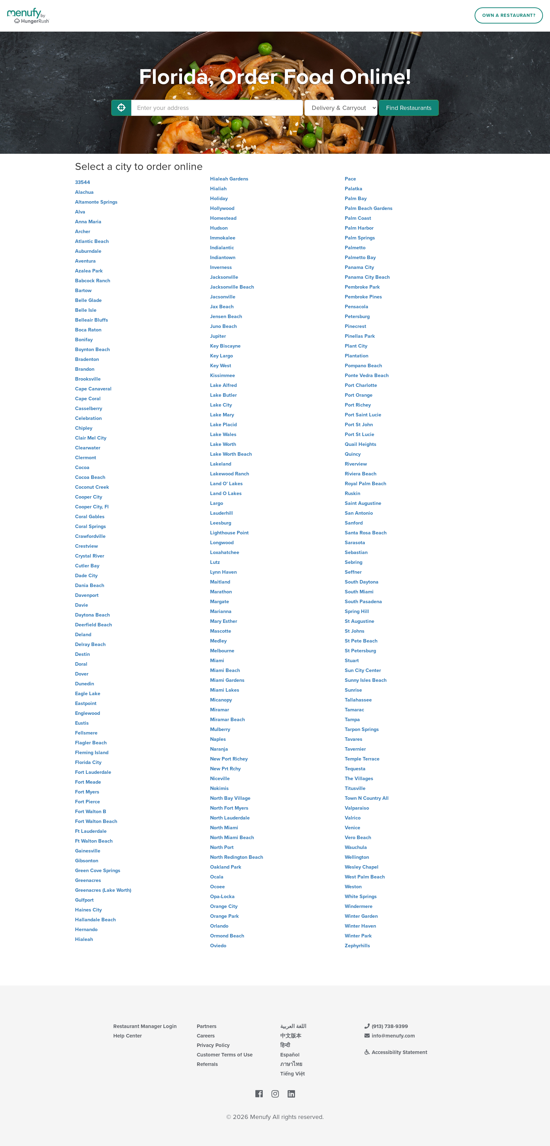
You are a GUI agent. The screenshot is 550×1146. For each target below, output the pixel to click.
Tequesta (355, 769)
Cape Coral (88, 399)
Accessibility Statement (395, 1052)
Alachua (84, 192)
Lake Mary (222, 415)
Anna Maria (88, 222)
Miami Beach (225, 670)
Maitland (220, 582)
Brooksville (88, 379)
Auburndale (88, 251)
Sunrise (353, 690)
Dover (81, 674)
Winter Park (358, 936)
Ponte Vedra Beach (367, 375)
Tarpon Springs (362, 729)
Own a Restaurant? (509, 15)
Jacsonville (222, 297)
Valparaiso (357, 808)
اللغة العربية (293, 1026)
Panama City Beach (367, 277)
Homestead (223, 218)
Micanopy (221, 700)
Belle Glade (88, 300)
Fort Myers (87, 792)
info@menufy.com (389, 1036)
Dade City (86, 576)
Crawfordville (90, 536)
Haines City (88, 910)
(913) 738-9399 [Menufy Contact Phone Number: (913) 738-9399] (386, 1026)
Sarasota (355, 543)
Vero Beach (358, 838)
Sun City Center (363, 670)
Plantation (356, 356)
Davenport (87, 595)
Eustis (82, 723)
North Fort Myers (229, 808)
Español (290, 1055)
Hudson (219, 228)
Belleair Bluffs (91, 320)
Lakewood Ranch (229, 474)
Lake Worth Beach (231, 454)
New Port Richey (229, 759)
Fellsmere (86, 733)
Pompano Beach (363, 366)
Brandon (84, 369)
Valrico (353, 818)
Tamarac (354, 710)
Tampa (352, 720)
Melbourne (222, 651)
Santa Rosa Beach (366, 533)
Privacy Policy (213, 1045)
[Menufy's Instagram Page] (275, 1094)
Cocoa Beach (90, 477)
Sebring (353, 562)
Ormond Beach (227, 936)
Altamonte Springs (96, 202)
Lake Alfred (223, 385)
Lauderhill (221, 513)
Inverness (221, 267)
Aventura (85, 261)
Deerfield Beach (93, 625)
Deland (83, 635)
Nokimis (219, 788)
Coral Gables (90, 517)
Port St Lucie (359, 434)
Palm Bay (356, 199)
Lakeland (220, 464)
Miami (217, 661)
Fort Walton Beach (96, 821)
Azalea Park (89, 271)
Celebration (88, 418)
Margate (219, 602)
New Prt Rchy (225, 769)
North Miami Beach (232, 838)
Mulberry (220, 729)
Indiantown (222, 258)
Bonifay (84, 340)
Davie (81, 605)
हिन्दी (285, 1045)
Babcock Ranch (92, 281)
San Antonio (359, 513)
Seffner (353, 572)
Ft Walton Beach (94, 841)
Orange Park (224, 916)
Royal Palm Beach (365, 484)
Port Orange (359, 395)
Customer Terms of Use (225, 1055)
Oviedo (218, 946)
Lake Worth (223, 444)
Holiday (219, 199)
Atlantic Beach (92, 241)
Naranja (219, 749)
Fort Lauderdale (93, 772)
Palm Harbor (359, 228)
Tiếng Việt (292, 1074)
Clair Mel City (90, 438)
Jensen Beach (226, 317)
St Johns (354, 631)
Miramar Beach (227, 720)
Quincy (353, 454)
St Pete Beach (361, 641)
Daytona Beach (92, 615)
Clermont (85, 458)
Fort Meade (88, 782)
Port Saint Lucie (363, 415)
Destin (82, 654)
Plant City (356, 346)
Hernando (86, 930)
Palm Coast (358, 218)
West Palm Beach (365, 877)
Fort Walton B (90, 812)
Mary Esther (223, 621)
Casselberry (88, 408)
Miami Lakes (224, 690)
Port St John (359, 425)
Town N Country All (367, 798)
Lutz (215, 562)
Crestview (86, 546)
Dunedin (84, 684)
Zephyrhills (357, 946)
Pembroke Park (362, 287)
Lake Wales (223, 434)
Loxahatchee (224, 552)
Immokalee (222, 238)
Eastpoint (85, 703)
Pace (350, 179)
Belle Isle (85, 310)
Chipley (83, 428)
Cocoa (82, 467)
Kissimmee (222, 375)
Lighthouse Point (229, 533)
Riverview (356, 464)
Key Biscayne (225, 346)
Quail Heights (360, 444)
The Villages (359, 779)
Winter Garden (361, 916)
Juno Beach (223, 326)
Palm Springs (360, 238)
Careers (206, 1036)
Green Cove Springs (97, 871)
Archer (82, 232)
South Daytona (361, 582)
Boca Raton (88, 330)
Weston (353, 887)
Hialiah (218, 189)
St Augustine (359, 621)
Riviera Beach (360, 474)
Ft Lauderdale (91, 831)
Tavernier (355, 749)
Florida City (88, 762)
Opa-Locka (222, 897)
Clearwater (87, 448)
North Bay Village (230, 798)
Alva (80, 212)
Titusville (355, 788)
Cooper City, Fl (92, 507)
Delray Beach (90, 644)
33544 (82, 182)
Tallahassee (358, 700)
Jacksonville (224, 277)
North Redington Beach (236, 857)
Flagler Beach (91, 743)
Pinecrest (355, 326)
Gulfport (84, 900)
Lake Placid (223, 425)
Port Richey (358, 405)
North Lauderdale (230, 818)
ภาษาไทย (291, 1064)
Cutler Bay (87, 566)
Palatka (353, 189)
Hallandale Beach (95, 920)
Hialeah (84, 939)
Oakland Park (225, 867)
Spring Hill (357, 611)
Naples (218, 739)
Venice (352, 828)
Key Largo (221, 356)
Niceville (220, 779)
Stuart (352, 661)
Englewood (87, 713)
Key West (220, 366)
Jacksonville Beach (232, 287)
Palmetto (355, 248)
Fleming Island (91, 753)
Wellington (357, 857)
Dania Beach (89, 585)
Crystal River (89, 556)
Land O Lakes (226, 493)
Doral (81, 664)
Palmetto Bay (360, 258)
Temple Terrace (362, 759)
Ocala (216, 877)
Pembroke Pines (363, 297)
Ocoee (217, 887)
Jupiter (218, 336)
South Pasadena (363, 602)
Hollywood (222, 208)
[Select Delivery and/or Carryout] (340, 108)
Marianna (221, 611)
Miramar (219, 710)
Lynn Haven (223, 572)
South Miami (359, 592)
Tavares (353, 739)
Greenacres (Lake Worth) (103, 890)
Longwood (222, 543)
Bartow (83, 291)
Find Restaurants (408, 108)
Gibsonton (86, 861)
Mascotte (220, 631)
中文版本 (290, 1036)
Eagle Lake (87, 694)
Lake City (221, 405)
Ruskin (352, 493)
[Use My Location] (121, 108)
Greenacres (88, 880)
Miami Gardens (227, 680)
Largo (216, 503)
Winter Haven (360, 926)
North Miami (224, 828)
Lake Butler (223, 395)
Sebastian (356, 552)
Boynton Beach (92, 350)
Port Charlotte (361, 385)
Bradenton (87, 359)
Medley (218, 641)
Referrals (207, 1064)
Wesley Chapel (361, 867)
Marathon (221, 592)
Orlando (219, 926)
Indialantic (222, 248)
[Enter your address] (217, 108)
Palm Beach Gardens (369, 208)
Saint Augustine (363, 503)
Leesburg (220, 523)
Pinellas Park (360, 336)
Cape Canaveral (93, 389)
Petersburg (357, 317)
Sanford (354, 523)
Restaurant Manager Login (145, 1026)
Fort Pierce (87, 802)
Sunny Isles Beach (366, 680)
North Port (222, 847)
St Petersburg (360, 651)
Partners (206, 1026)
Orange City (223, 906)
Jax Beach (222, 307)
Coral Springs (90, 526)
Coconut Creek (92, 487)
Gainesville (87, 851)
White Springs (361, 897)
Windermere (359, 906)
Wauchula (356, 847)
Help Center (127, 1036)
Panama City (359, 267)
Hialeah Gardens (229, 179)
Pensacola (356, 307)
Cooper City (88, 497)
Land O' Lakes (226, 484)
